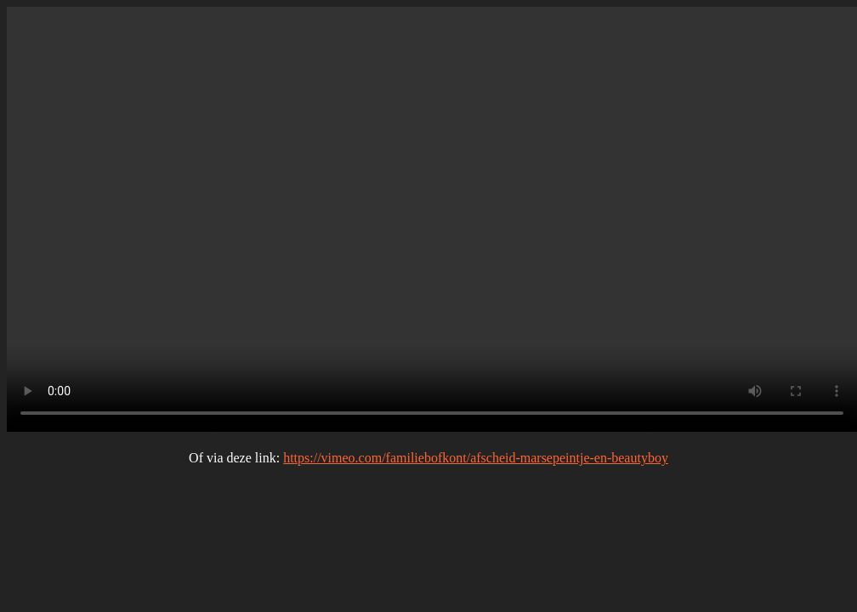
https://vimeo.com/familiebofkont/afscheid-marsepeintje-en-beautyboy (475, 457)
